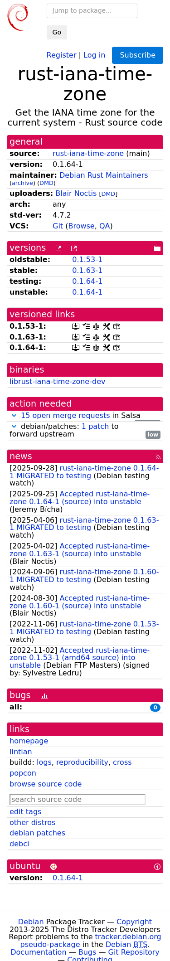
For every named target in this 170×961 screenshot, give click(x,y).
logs (44, 762)
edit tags (25, 811)
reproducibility (82, 762)
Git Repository (134, 952)
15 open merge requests (65, 415)
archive (22, 183)
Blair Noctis (76, 193)
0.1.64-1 (87, 281)
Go (57, 32)
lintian (21, 751)
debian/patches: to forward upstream (85, 430)
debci (19, 844)
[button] (14, 415)
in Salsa (85, 416)
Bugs (87, 952)
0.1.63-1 (87, 270)
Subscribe (137, 55)
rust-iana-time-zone (88, 153)
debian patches (37, 833)
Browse (81, 226)
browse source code (46, 784)
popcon (23, 773)
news (21, 456)
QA (104, 226)
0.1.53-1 (87, 259)
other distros (32, 822)
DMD (46, 183)
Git (58, 226)
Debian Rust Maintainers (103, 175)
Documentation (38, 952)
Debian (31, 921)
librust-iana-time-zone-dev (57, 381)
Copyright (134, 921)
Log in (94, 54)
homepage (29, 741)
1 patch (95, 426)
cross (122, 762)
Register (62, 54)
